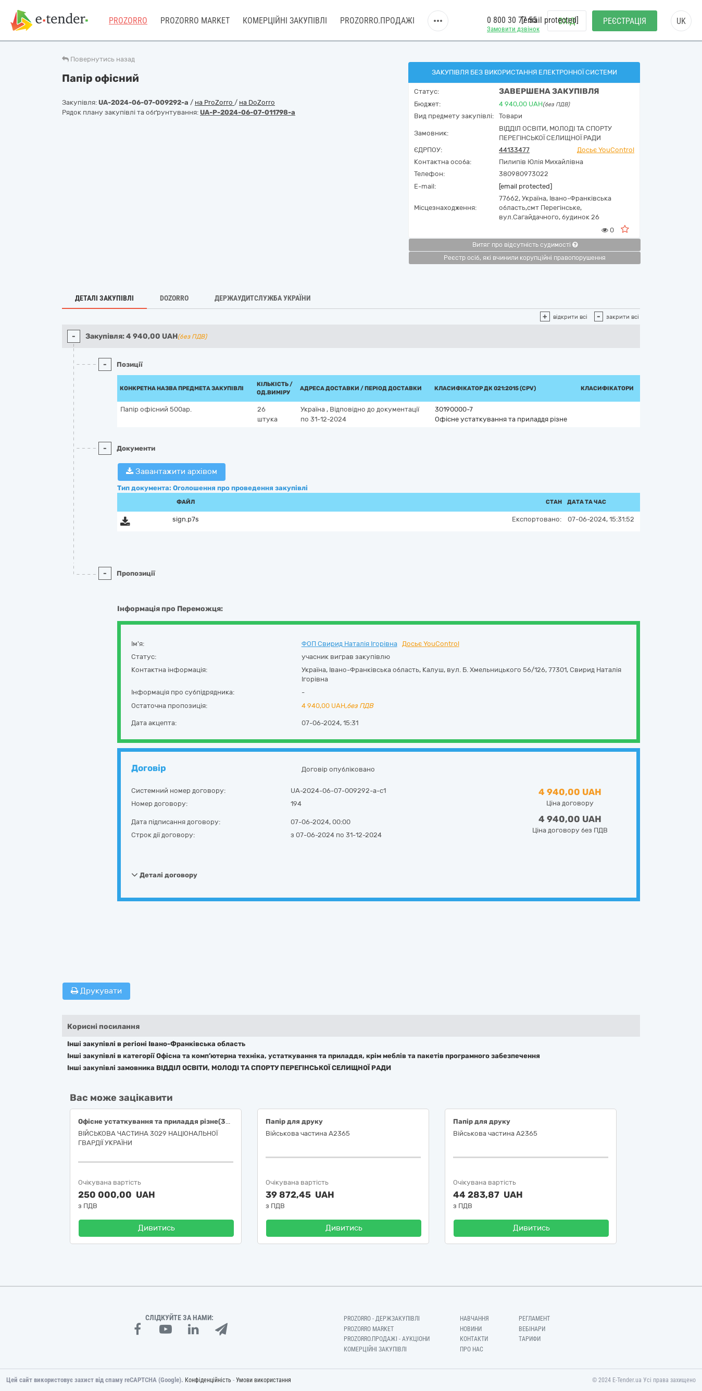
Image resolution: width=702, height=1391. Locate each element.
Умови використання (263, 1380)
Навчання (474, 1318)
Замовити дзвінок (513, 29)
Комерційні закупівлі (285, 21)
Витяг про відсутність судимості (525, 245)
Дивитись (156, 1228)
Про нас (471, 1349)
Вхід (566, 21)
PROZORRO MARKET (195, 21)
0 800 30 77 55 (512, 20)
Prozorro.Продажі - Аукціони (387, 1339)
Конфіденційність (208, 1380)
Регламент (534, 1318)
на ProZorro (214, 102)
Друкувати (96, 991)
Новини (471, 1329)
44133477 (514, 150)
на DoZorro (257, 102)
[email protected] (525, 186)
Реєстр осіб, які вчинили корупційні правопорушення (525, 258)
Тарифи (530, 1339)
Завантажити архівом (171, 471)
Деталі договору (164, 875)
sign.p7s (185, 519)
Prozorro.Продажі (377, 21)
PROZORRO (128, 21)
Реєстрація (624, 21)
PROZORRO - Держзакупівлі (382, 1318)
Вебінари (532, 1329)
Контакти (474, 1339)
